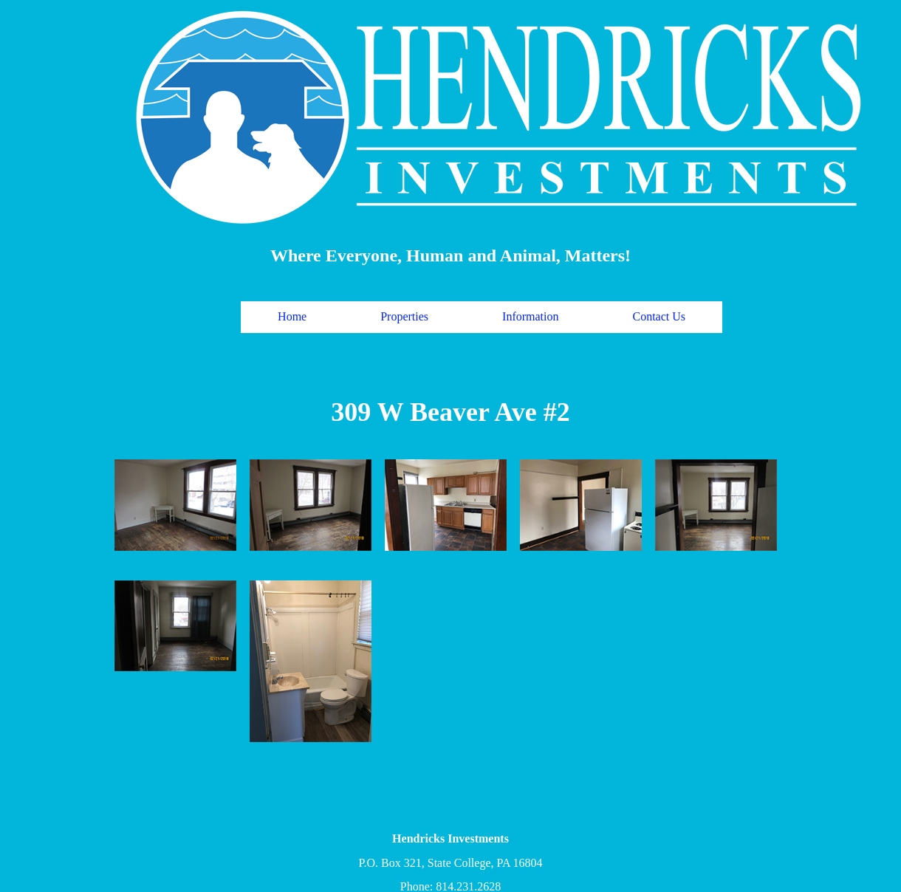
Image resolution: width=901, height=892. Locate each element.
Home (292, 316)
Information (530, 316)
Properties (404, 316)
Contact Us (659, 316)
